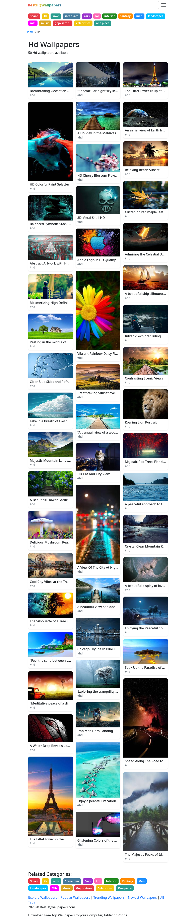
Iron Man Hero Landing (95, 731)
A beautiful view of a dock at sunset (104, 607)
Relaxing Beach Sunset (142, 170)
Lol (101, 882)
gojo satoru (85, 23)
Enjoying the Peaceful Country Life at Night (158, 629)
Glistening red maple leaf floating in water (157, 212)
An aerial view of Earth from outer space (155, 131)
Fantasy (131, 882)
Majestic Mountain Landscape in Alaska (60, 461)
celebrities (106, 23)
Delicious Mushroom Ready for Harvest (60, 543)
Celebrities (107, 889)
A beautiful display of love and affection (155, 586)
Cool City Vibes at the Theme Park (55, 582)
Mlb (55, 889)
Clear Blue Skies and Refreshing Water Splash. (65, 382)
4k (46, 16)
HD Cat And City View (93, 474)
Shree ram (73, 882)
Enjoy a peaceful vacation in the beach (106, 801)
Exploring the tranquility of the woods (106, 692)
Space (34, 882)
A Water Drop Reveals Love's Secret (56, 746)
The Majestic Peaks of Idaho (146, 855)
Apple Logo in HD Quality (96, 260)
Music (68, 889)
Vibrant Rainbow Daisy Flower (100, 354)
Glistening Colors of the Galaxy (101, 841)
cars (89, 16)
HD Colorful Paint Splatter (49, 185)
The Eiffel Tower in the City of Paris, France (62, 840)
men (143, 16)
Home (30, 32)
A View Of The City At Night (98, 568)
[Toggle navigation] (163, 5)
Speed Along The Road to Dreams (150, 762)
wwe (57, 16)
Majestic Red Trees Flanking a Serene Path (157, 462)
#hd (32, 96)
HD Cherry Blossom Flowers (98, 176)
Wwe (57, 882)
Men (146, 882)
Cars (90, 882)
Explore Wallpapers (42, 898)
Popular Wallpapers (75, 898)
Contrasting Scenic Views (144, 379)
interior (112, 16)
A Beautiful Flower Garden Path (54, 500)
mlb (54, 23)
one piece (126, 23)
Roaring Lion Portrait (141, 423)
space (34, 16)
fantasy (129, 16)
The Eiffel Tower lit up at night (148, 91)
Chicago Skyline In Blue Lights (100, 650)
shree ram (73, 16)
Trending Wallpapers (109, 898)
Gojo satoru (86, 889)
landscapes (38, 23)
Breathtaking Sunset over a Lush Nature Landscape (116, 393)
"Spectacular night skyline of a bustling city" (111, 91)
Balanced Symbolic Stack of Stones (56, 224)
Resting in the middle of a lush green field (62, 343)
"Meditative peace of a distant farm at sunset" (65, 704)
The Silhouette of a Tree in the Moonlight (61, 621)
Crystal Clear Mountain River (147, 547)
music (67, 23)
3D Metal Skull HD (91, 218)
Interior (114, 882)
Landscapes (38, 889)
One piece (128, 889)
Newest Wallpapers (142, 898)
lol (99, 16)
